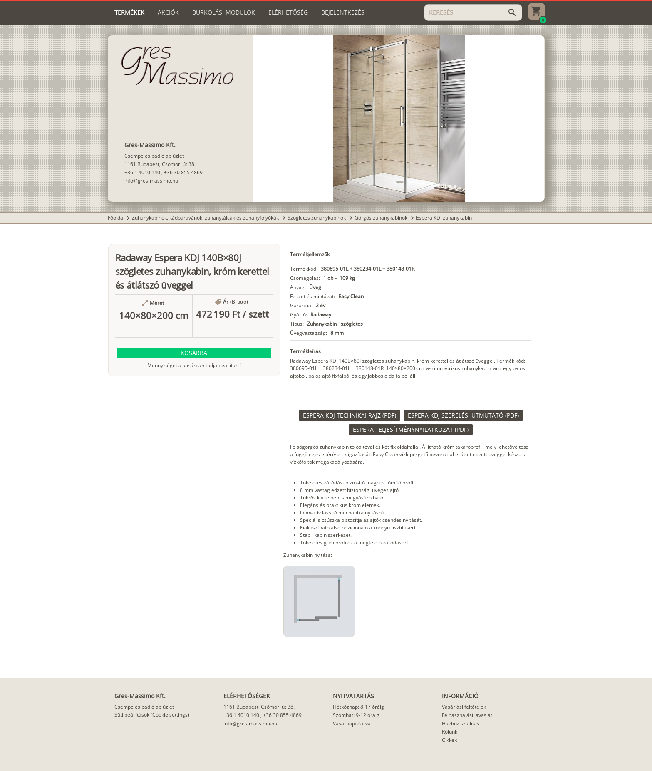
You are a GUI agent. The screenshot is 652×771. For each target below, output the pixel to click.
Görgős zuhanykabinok (382, 217)
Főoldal (116, 217)
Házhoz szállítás (460, 723)
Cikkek (449, 740)
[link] (349, 415)
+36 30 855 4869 (183, 172)
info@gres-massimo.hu (151, 180)
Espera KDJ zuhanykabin (444, 217)
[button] (194, 353)
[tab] (129, 12)
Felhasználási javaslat (467, 715)
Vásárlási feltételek (464, 706)
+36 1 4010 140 (142, 172)
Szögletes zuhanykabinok (317, 217)
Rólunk (449, 731)
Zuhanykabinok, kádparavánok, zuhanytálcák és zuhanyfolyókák (206, 217)
